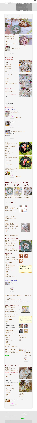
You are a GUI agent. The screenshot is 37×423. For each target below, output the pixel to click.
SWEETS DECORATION (18, 10)
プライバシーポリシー (18, 420)
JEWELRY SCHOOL (23, 10)
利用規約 (7, 420)
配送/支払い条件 (14, 420)
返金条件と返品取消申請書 (10, 420)
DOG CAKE (24, 7)
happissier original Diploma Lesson (20, 6)
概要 (5, 420)
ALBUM (26, 10)
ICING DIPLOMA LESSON (28, 3)
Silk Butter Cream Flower (19, 7)
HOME (16, 3)
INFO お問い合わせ (30, 10)
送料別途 (12, 116)
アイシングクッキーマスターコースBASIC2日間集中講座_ (11, 280)
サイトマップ (6, 421)
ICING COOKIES (23, 3)
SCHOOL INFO (19, 3)
